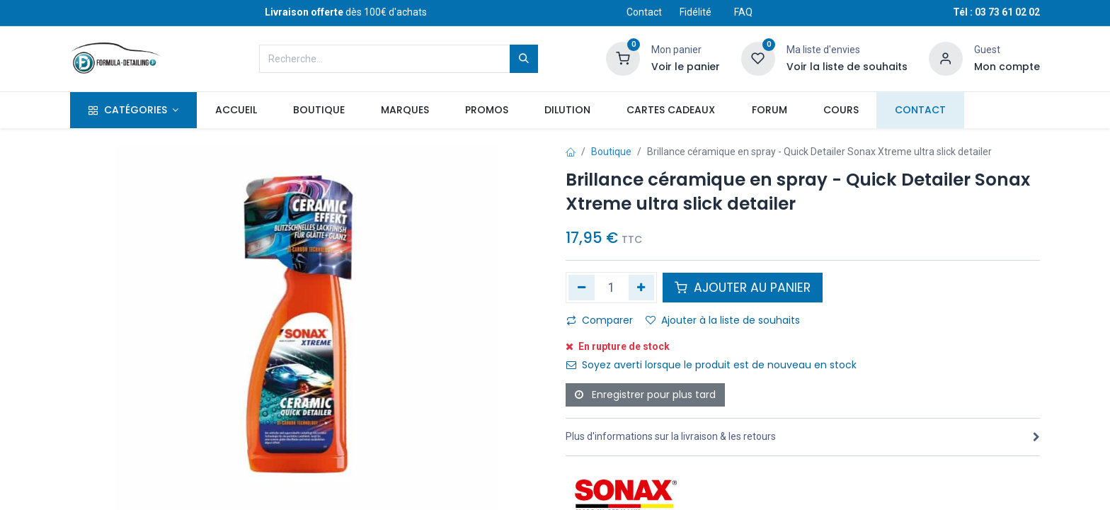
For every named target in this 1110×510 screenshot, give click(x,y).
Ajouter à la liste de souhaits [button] (723, 320)
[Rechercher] (524, 59)
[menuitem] (236, 110)
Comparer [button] (599, 320)
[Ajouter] (642, 287)
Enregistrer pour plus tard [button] (645, 394)
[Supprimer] (581, 287)
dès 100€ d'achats (346, 12)
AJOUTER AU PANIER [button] (743, 287)
